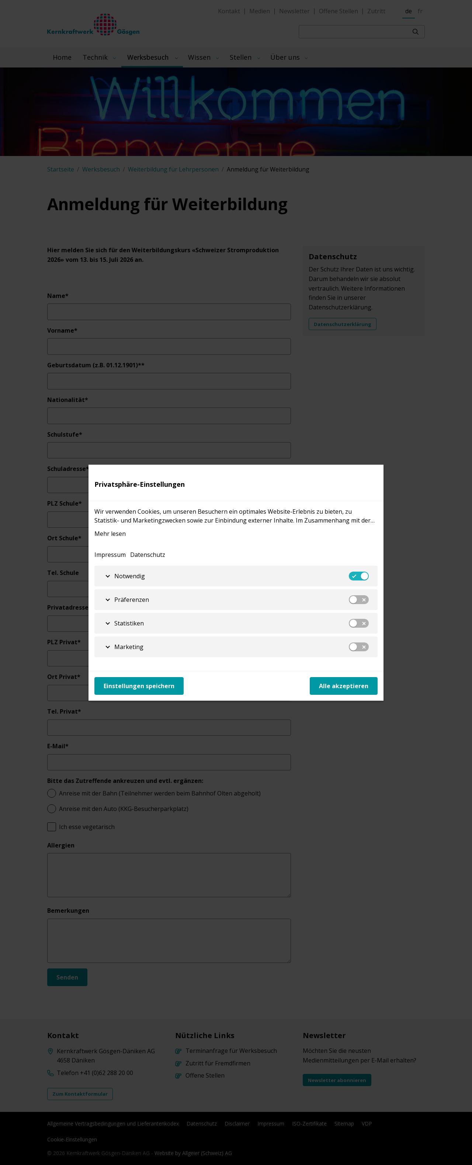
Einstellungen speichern (139, 686)
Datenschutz (147, 555)
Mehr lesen (110, 534)
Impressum (110, 555)
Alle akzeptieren (343, 686)
